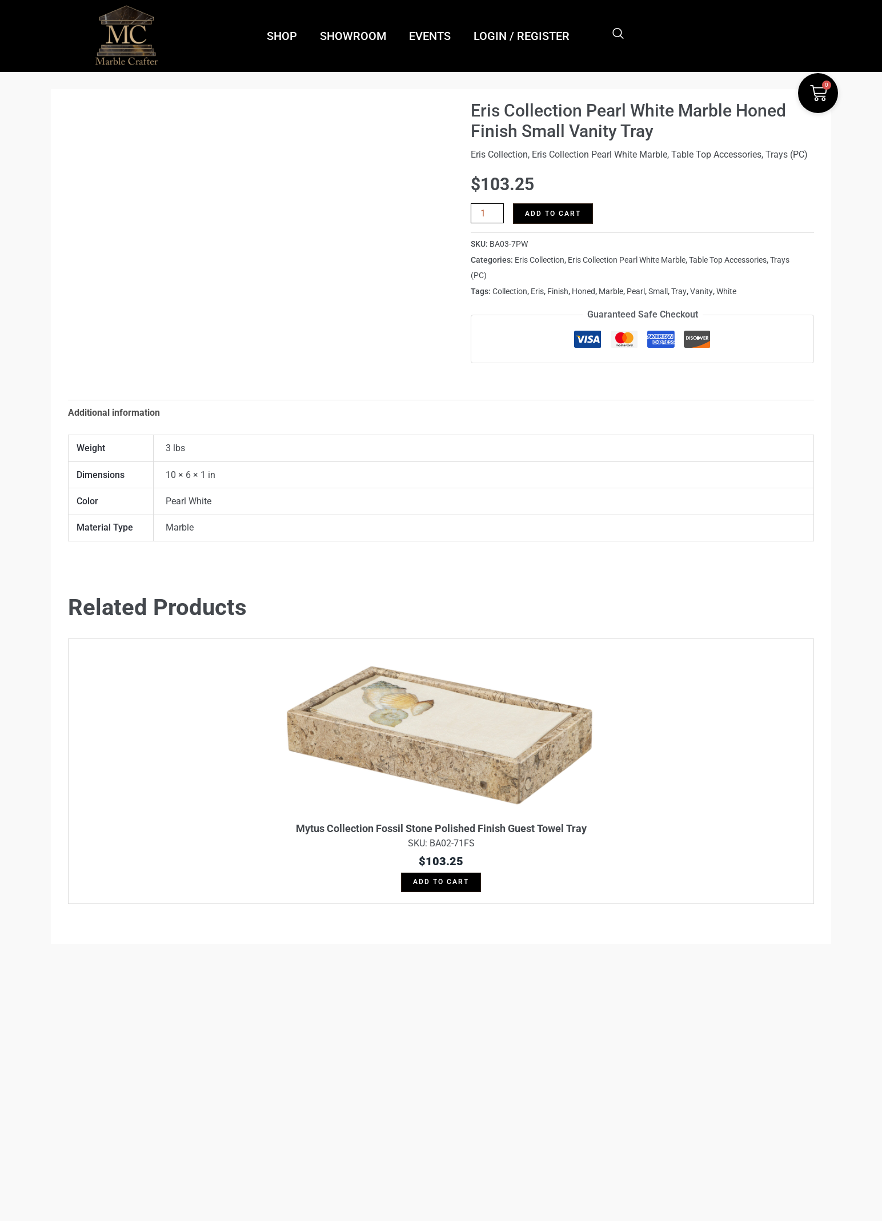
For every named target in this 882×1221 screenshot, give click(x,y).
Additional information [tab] (114, 410)
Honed (583, 290)
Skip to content (441, 610)
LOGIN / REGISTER (522, 36)
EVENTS (430, 36)
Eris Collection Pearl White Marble (599, 154)
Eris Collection (499, 154)
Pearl (636, 290)
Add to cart (553, 214)
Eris (537, 290)
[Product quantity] (487, 213)
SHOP (282, 36)
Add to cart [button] (441, 881)
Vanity (701, 290)
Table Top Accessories (716, 154)
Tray (679, 290)
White (726, 290)
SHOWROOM (353, 36)
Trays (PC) (786, 154)
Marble (611, 290)
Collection (509, 290)
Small (658, 290)
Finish (557, 290)
